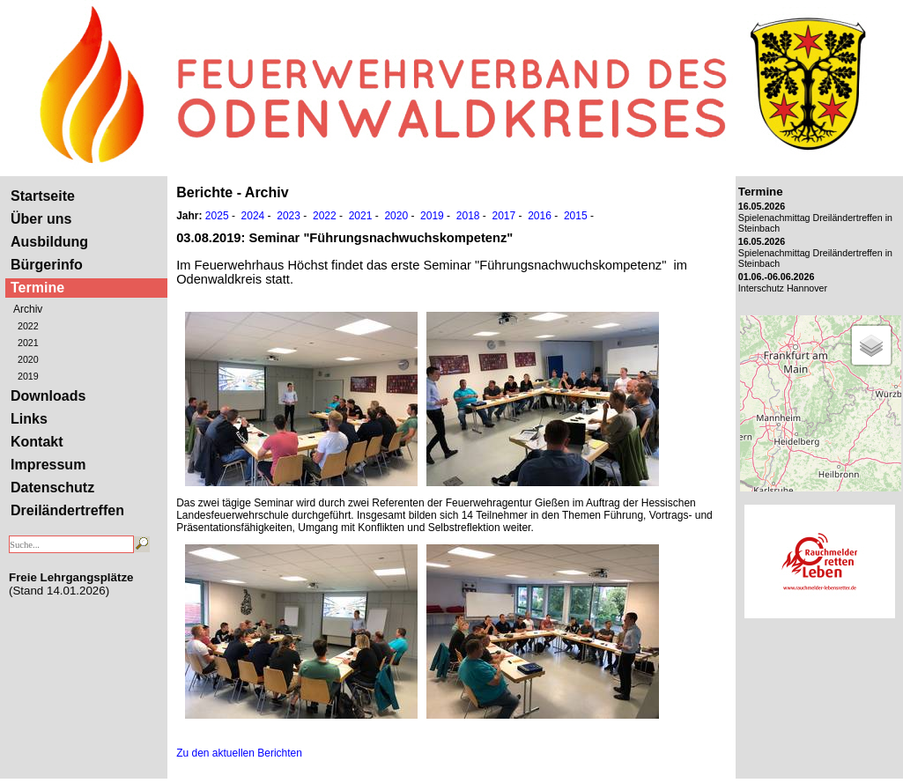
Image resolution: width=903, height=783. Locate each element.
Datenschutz (52, 487)
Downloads (48, 395)
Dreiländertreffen (67, 510)
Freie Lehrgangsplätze (71, 577)
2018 (468, 216)
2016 (539, 216)
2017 (503, 216)
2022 (28, 326)
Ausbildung (49, 241)
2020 (28, 359)
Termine (37, 287)
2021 (28, 342)
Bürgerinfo (47, 264)
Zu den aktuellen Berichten (239, 753)
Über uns (41, 218)
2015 (576, 216)
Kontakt (37, 441)
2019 (28, 376)
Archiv (27, 309)
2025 (217, 216)
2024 (253, 216)
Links (29, 418)
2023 (288, 216)
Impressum (48, 464)
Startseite (43, 195)
